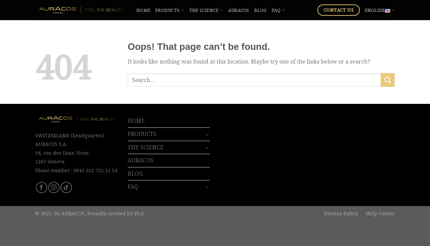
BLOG (260, 10)
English (380, 10)
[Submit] (388, 79)
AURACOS (238, 10)
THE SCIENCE (206, 10)
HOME (143, 10)
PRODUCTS (169, 10)
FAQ (278, 10)
